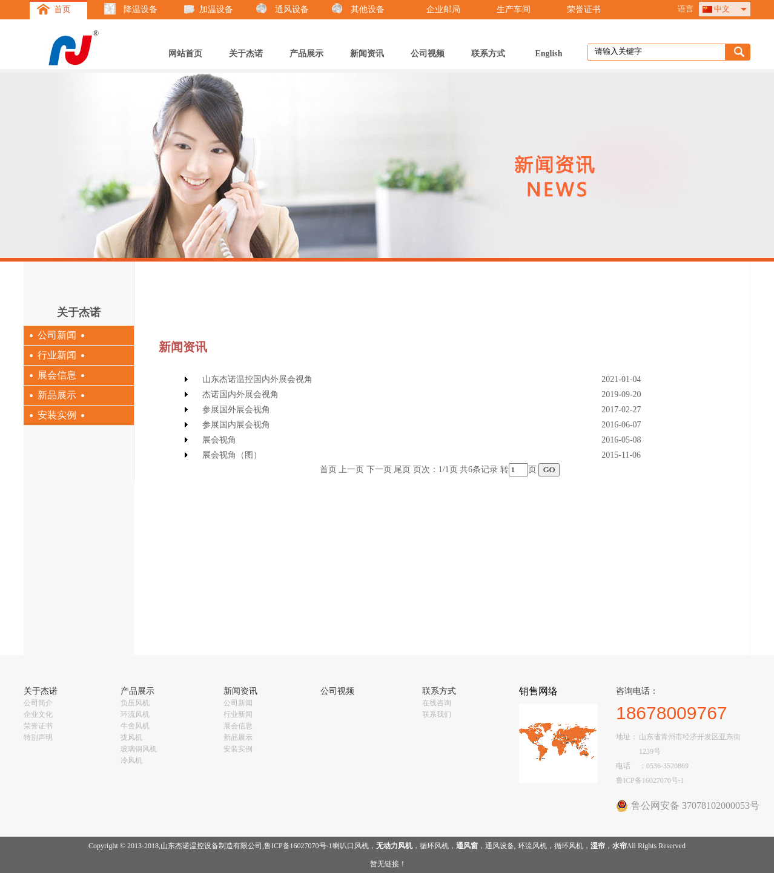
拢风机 (131, 737)
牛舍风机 (135, 726)
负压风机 (135, 703)
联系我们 (436, 714)
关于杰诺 (246, 53)
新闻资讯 (367, 53)
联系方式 (488, 53)
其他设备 (368, 9)
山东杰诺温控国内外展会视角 (257, 379)
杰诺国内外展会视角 (240, 394)
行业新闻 (57, 355)
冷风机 (131, 760)
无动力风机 (394, 846)
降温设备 (140, 9)
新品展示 (57, 395)
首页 (62, 9)
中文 (722, 8)
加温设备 (216, 9)
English (548, 53)
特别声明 (38, 737)
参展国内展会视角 (236, 424)
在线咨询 (436, 703)
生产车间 (514, 9)
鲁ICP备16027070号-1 (650, 780)
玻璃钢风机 (139, 749)
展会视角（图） (232, 455)
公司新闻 (57, 335)
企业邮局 (443, 9)
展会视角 (219, 439)
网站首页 (185, 53)
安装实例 (57, 415)
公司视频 (428, 53)
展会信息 (57, 375)
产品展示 (306, 53)
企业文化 (38, 714)
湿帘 (597, 846)
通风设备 (292, 9)
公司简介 (38, 703)
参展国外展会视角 (236, 409)
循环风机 (434, 846)
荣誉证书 (584, 9)
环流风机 (135, 714)
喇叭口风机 (350, 846)
